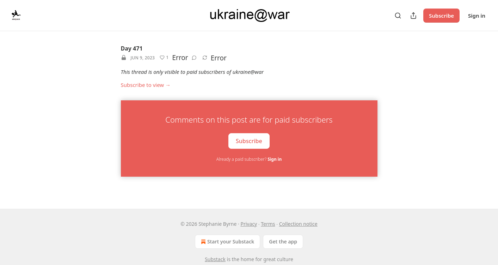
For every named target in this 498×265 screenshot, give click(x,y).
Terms (268, 223)
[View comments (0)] (194, 57)
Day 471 (132, 48)
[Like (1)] (164, 57)
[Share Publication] (413, 15)
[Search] (398, 15)
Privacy (248, 223)
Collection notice (298, 223)
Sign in (476, 15)
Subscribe (441, 15)
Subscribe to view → (146, 84)
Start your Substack (226, 242)
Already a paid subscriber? (249, 159)
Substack (215, 259)
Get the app (283, 241)
